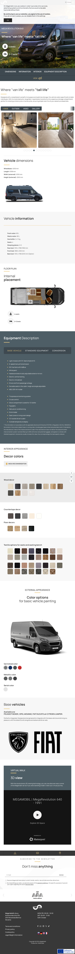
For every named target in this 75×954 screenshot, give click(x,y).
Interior (37, 71)
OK (8, 20)
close (68, 2)
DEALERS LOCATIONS (60, 853)
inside (5, 108)
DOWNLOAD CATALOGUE (15, 853)
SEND (61, 875)
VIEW (37, 78)
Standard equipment (37, 350)
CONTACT (37, 853)
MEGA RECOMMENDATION (16, 464)
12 (50, 150)
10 (45, 150)
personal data (29, 884)
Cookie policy (9, 932)
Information (25, 71)
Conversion (59, 350)
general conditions (42, 883)
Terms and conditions (12, 926)
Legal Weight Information (13, 935)
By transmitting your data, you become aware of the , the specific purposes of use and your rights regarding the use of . (37, 883)
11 (48, 150)
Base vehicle (14, 350)
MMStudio (41, 943)
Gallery (36, 108)
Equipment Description (55, 71)
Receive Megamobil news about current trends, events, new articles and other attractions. (33, 880)
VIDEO (25, 108)
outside (16, 108)
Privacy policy (10, 929)
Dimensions (10, 71)
